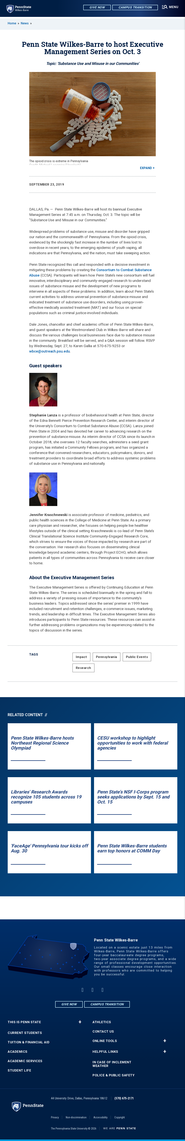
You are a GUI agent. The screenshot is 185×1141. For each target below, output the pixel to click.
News (25, 23)
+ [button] (79, 1022)
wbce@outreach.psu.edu (49, 351)
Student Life (19, 1070)
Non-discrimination (76, 1117)
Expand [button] (146, 168)
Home (12, 23)
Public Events (137, 657)
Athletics (101, 1022)
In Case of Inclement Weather (111, 1064)
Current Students (25, 1033)
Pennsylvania (106, 657)
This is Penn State (24, 1022)
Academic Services (25, 1061)
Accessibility (100, 1117)
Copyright (119, 1117)
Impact (81, 657)
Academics (18, 1051)
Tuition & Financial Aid (29, 1042)
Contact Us (103, 1031)
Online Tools (104, 1041)
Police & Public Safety (113, 1075)
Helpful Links (105, 1051)
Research (83, 668)
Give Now (96, 7)
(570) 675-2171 (124, 1098)
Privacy (55, 1117)
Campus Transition (134, 7)
